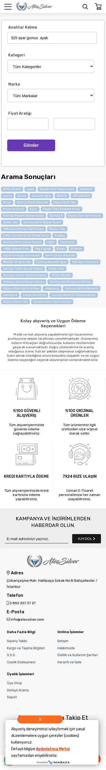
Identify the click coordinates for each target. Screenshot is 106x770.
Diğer (51, 242)
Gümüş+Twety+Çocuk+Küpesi (24, 275)
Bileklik (62, 196)
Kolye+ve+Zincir (34, 295)
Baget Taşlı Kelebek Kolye (61, 209)
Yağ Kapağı (43, 248)
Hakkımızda (66, 648)
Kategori (16, 55)
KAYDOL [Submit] (86, 539)
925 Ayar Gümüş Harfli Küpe (23, 229)
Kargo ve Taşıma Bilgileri (26, 648)
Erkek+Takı (56, 268)
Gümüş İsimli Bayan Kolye (42, 222)
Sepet (12, 697)
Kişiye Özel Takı (65, 202)
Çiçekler (76, 248)
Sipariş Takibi (17, 641)
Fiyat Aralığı (19, 114)
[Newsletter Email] (36, 538)
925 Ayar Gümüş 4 (85, 262)
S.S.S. (11, 655)
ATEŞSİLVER (81, 196)
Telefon (15, 595)
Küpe (33, 209)
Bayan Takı (57, 229)
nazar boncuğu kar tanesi (21, 255)
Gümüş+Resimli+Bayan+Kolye (74, 295)
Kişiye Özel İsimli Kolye (84, 215)
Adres (15, 573)
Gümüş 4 (56, 215)
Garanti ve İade (69, 662)
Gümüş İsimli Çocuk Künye (22, 242)
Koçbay (60, 235)
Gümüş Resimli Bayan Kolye (23, 215)
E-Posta (15, 612)
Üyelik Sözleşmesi (21, 662)
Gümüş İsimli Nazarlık (32, 202)
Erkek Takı (10, 222)
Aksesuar (86, 189)
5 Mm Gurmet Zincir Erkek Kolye (26, 235)
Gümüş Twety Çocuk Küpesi (23, 268)
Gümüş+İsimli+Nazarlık (81, 288)
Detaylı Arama (18, 690)
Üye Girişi (14, 683)
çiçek (30, 189)
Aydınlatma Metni (53, 749)
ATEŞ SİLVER (12, 189)
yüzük (7, 196)
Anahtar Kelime (22, 28)
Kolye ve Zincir (13, 209)
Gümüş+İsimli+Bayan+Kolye (23, 282)
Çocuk (21, 196)
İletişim (62, 641)
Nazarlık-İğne (41, 196)
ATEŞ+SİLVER (61, 275)
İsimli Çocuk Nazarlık (60, 255)
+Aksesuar (52, 288)
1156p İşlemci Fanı (16, 248)
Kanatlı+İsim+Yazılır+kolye (52, 301)
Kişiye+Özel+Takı (15, 301)
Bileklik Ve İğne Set (17, 262)
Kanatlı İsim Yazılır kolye (57, 189)
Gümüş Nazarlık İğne (51, 262)
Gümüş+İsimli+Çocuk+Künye (70, 282)
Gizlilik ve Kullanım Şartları (77, 655)
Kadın (61, 248)
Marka (14, 85)
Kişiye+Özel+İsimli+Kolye (21, 288)
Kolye (7, 202)
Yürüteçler (67, 242)
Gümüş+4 (10, 295)
